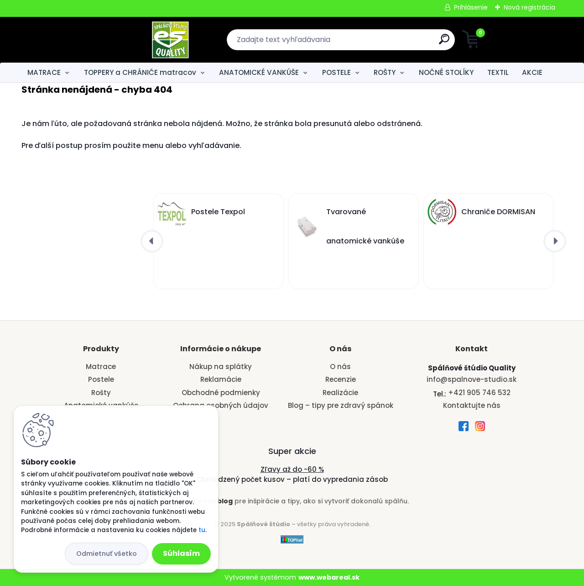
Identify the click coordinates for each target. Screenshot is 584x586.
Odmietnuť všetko (106, 553)
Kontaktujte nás (472, 405)
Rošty (101, 392)
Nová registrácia (529, 7)
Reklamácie (220, 379)
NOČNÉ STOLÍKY (446, 72)
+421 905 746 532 (479, 392)
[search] (381, 43)
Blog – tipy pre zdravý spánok (340, 405)
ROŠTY (385, 72)
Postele (101, 379)
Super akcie (292, 451)
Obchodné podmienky (221, 392)
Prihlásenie (471, 7)
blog (225, 501)
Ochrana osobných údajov (220, 405)
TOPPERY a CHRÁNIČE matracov (140, 72)
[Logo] (77, 40)
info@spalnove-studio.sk (471, 379)
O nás (340, 366)
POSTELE (336, 72)
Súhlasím (181, 553)
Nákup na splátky (220, 366)
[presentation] (152, 241)
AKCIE (532, 72)
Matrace (101, 366)
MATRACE (44, 72)
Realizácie (340, 392)
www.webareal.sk (329, 577)
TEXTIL (498, 72)
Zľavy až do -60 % (292, 469)
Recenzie (340, 379)
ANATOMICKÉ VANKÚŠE (259, 72)
